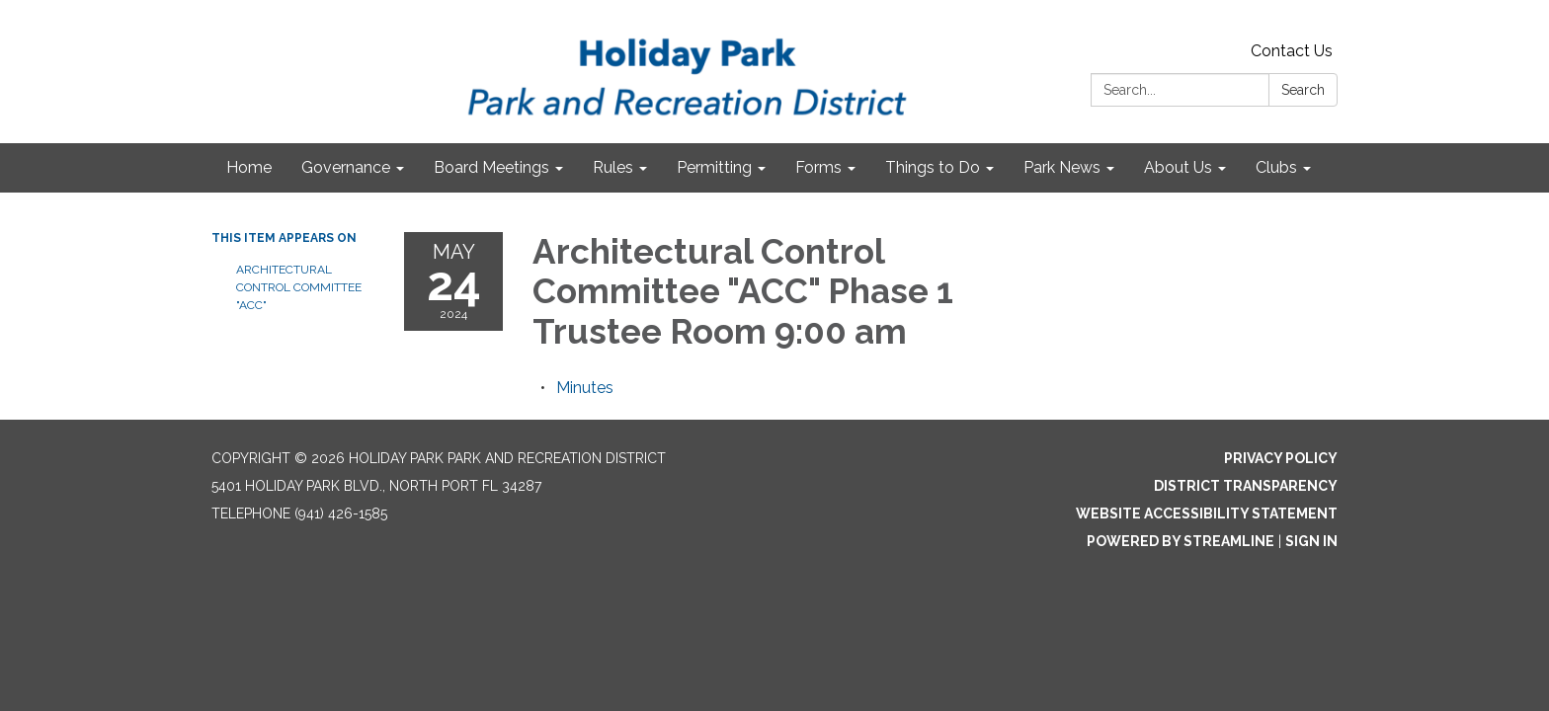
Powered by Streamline (1180, 541)
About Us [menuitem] (1178, 167)
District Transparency (1246, 486)
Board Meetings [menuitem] (491, 167)
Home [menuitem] (249, 167)
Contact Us (1292, 50)
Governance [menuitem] (345, 167)
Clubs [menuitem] (1276, 167)
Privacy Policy (1281, 458)
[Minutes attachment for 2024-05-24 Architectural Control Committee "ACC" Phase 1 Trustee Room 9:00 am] (584, 387)
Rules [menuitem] (613, 167)
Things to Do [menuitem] (932, 167)
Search (1303, 90)
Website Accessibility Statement (1207, 513)
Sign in (1311, 541)
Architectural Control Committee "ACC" (299, 287)
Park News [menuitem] (1062, 167)
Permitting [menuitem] (714, 167)
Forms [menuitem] (818, 167)
